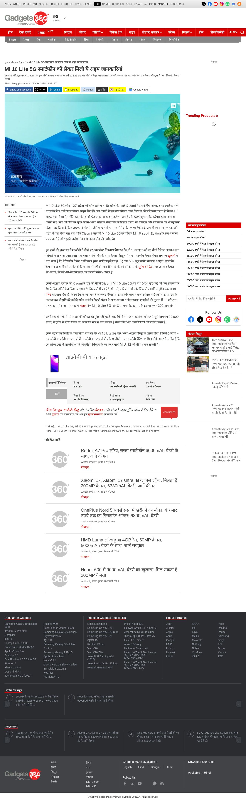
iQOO (195, 623)
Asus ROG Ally (132, 644)
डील (201, 32)
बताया (83, 305)
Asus (169, 636)
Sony (221, 640)
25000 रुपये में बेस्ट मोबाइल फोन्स (203, 268)
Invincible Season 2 (54, 668)
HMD (169, 644)
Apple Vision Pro (14, 651)
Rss (162, 782)
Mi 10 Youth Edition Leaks (68, 430)
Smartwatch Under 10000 (19, 647)
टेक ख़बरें (25, 32)
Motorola (197, 640)
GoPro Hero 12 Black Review (60, 664)
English (127, 767)
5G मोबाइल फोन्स (195, 231)
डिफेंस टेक (115, 32)
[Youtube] (209, 319)
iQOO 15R (93, 640)
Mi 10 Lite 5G (65, 426)
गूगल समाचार (95, 414)
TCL (220, 644)
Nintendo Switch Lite (136, 648)
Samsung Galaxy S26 (99, 636)
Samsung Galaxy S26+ (100, 627)
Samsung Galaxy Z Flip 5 (58, 652)
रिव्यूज (68, 32)
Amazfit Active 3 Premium (139, 631)
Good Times (177, 4)
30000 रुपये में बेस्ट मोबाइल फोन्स (203, 274)
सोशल (142, 39)
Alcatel (170, 627)
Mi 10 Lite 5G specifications (114, 426)
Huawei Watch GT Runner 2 (140, 627)
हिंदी (35, 4)
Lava (195, 631)
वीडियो (96, 32)
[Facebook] (191, 319)
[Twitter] (200, 319)
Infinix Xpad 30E (133, 623)
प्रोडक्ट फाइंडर (150, 32)
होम (10, 32)
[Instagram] (218, 319)
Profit (27, 4)
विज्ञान (115, 39)
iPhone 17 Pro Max (16, 630)
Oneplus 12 (11, 655)
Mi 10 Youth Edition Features (142, 430)
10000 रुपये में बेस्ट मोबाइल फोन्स (203, 243)
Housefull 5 (49, 660)
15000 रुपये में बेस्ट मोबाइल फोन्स (203, 255)
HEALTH (88, 4)
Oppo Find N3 (13, 671)
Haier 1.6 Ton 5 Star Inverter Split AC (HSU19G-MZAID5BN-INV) (140, 655)
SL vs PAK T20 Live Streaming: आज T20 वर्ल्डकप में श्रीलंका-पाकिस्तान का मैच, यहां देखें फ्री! (217, 736)
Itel (194, 627)
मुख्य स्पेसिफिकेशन (57, 383)
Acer (168, 623)
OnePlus (197, 652)
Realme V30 (50, 623)
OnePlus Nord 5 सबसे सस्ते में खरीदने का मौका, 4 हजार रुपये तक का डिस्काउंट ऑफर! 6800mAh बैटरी (158, 736)
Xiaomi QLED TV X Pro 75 (139, 636)
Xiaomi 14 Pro (13, 667)
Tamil (170, 767)
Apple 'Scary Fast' (53, 656)
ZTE (220, 656)
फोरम (171, 32)
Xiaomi (222, 652)
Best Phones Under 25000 (58, 627)
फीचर (82, 32)
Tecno (221, 648)
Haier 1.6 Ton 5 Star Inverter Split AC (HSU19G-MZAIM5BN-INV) (140, 665)
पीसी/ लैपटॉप (70, 39)
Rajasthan (140, 4)
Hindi (141, 767)
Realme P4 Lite (96, 644)
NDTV (8, 4)
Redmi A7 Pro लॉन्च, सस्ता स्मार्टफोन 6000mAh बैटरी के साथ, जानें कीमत (96, 698)
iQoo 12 (48, 640)
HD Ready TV (51, 676)
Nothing (196, 644)
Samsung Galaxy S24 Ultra (59, 644)
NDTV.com (92, 781)
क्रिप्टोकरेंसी (217, 32)
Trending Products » (202, 116)
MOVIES (43, 4)
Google (170, 640)
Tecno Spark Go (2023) (18, 675)
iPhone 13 (10, 663)
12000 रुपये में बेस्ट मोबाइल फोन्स (203, 249)
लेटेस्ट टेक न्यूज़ (54, 410)
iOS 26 (9, 639)
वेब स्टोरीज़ (174, 39)
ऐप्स (39, 39)
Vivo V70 (92, 648)
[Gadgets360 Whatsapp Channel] (227, 319)
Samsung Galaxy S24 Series (60, 631)
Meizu (195, 636)
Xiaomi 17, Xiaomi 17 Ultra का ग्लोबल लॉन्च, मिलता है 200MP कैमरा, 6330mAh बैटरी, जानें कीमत (98, 736)
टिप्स (86, 39)
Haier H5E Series (134, 640)
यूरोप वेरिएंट (145, 267)
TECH (97, 4)
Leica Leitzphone (97, 623)
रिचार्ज (186, 32)
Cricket (54, 4)
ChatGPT (10, 634)
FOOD (64, 4)
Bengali (155, 767)
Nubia (195, 648)
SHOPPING (118, 4)
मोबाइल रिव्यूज (195, 333)
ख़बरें (23, 62)
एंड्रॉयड (55, 414)
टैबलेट (26, 39)
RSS (54, 762)
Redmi (221, 631)
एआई (46, 32)
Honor (169, 648)
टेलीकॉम (100, 39)
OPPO (195, 656)
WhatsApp (154, 782)
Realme (222, 627)
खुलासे (171, 255)
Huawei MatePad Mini (99, 667)
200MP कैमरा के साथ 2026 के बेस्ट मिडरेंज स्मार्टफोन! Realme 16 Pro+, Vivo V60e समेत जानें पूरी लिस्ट (37, 700)
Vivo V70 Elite (95, 652)
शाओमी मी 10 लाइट (86, 358)
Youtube (139, 782)
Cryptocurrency (52, 636)
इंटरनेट (128, 39)
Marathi (163, 4)
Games (106, 4)
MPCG (152, 4)
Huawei (170, 652)
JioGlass (48, 672)
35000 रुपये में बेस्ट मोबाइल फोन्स (203, 280)
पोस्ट (48, 294)
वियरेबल (157, 39)
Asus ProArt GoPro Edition (102, 663)
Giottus (47, 648)
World (17, 4)
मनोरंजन (52, 39)
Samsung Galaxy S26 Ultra (103, 631)
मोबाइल (12, 39)
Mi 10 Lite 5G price (86, 426)
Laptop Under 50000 (16, 643)
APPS (129, 4)
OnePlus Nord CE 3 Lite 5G (20, 659)
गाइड (132, 32)
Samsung (223, 636)
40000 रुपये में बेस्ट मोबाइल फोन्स (203, 286)
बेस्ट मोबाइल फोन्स (196, 237)
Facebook (125, 782)
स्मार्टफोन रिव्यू (71, 410)
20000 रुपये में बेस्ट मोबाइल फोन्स (203, 261)
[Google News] (236, 319)
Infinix (169, 656)
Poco (221, 623)
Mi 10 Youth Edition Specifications (104, 430)
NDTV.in (91, 785)
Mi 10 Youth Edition (143, 426)
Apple (169, 631)
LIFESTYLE (75, 4)
